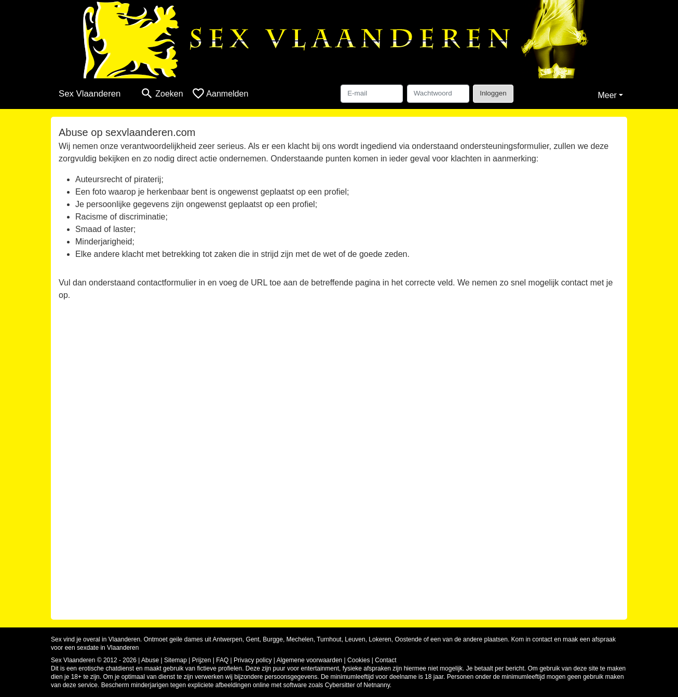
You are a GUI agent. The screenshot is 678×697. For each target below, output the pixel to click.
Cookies (358, 660)
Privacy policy (253, 660)
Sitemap (175, 660)
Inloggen (493, 93)
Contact (385, 660)
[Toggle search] (161, 93)
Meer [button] (607, 95)
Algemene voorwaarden (310, 660)
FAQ (222, 660)
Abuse (150, 660)
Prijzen (201, 660)
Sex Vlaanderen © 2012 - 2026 (94, 660)
